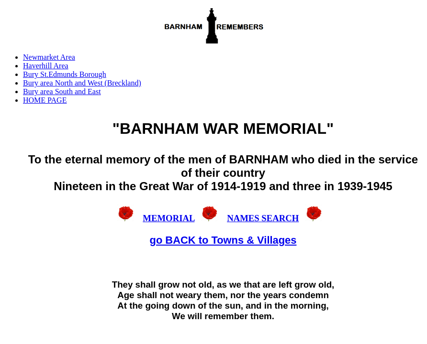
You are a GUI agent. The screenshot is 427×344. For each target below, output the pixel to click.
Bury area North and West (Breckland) (82, 83)
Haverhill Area (45, 66)
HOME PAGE (45, 100)
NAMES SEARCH (263, 218)
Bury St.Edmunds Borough (64, 74)
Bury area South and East (62, 91)
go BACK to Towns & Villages (223, 240)
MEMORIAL (168, 218)
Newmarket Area (49, 57)
